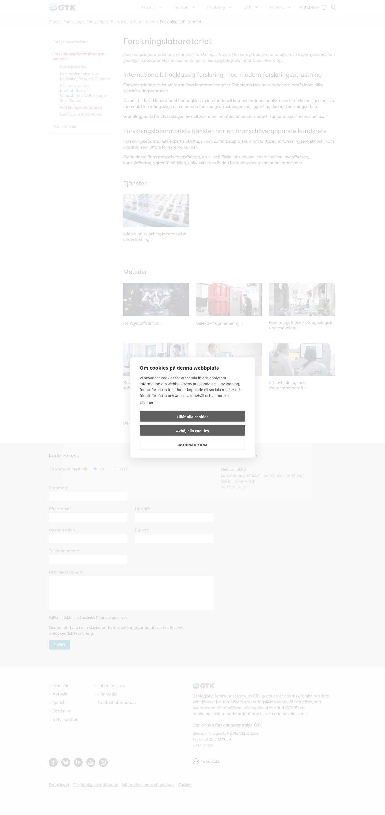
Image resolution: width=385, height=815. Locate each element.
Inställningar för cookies (192, 437)
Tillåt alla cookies (165, 423)
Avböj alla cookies (219, 423)
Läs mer (146, 409)
